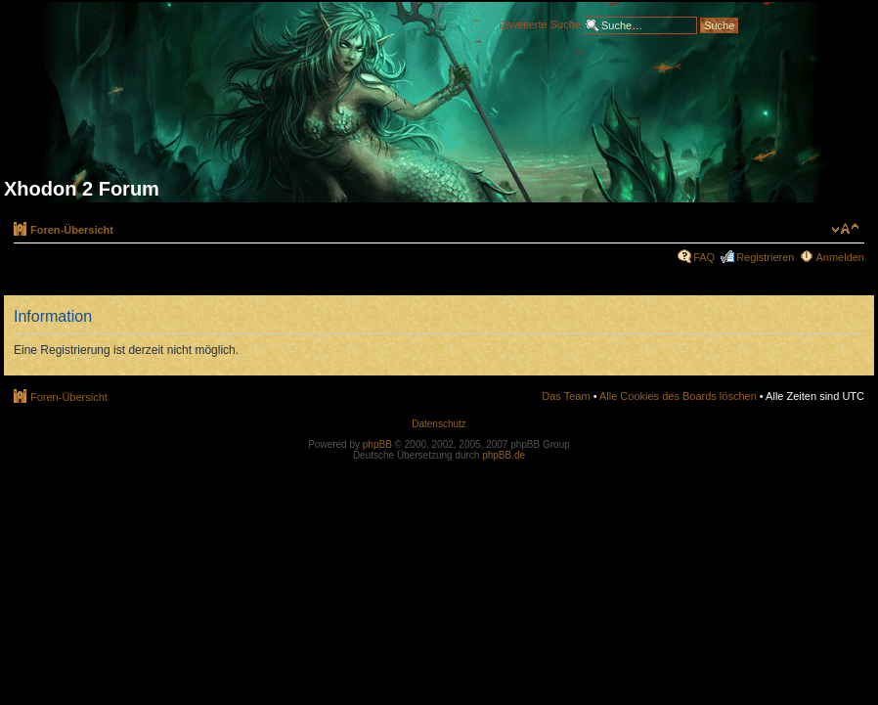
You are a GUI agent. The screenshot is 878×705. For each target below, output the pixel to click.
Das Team (566, 396)
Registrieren (765, 257)
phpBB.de (503, 455)
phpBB (377, 444)
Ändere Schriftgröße (845, 229)
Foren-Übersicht (71, 230)
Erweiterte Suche (540, 23)
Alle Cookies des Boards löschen (678, 396)
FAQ (704, 257)
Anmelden (839, 257)
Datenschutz (439, 424)
